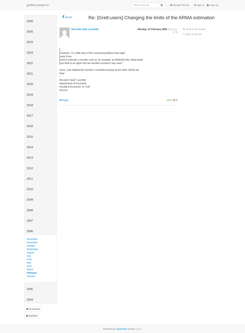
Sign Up (213, 5)
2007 (30, 220)
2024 (30, 42)
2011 (30, 178)
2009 (30, 199)
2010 (30, 189)
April (29, 266)
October (31, 245)
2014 (30, 147)
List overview (33, 309)
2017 (30, 115)
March (30, 269)
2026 (30, 21)
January (31, 276)
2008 (30, 210)
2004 (30, 299)
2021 (30, 73)
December (32, 239)
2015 (30, 136)
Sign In (199, 5)
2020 (30, 84)
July (29, 256)
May (29, 262)
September (32, 249)
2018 (30, 105)
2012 (30, 168)
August (30, 252)
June (29, 259)
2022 (30, 63)
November (32, 242)
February (32, 272)
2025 (30, 31)
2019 (30, 94)
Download (31, 316)
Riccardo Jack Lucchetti (84, 29)
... (61, 49)
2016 (30, 126)
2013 (30, 157)
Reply (64, 100)
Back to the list (192, 34)
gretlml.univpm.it (38, 5)
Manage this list (179, 5)
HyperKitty (121, 329)
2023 (30, 52)
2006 (30, 231)
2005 (30, 289)
